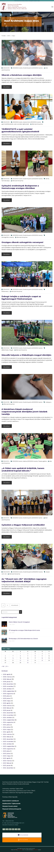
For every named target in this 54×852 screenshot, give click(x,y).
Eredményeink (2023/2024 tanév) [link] (33, 68)
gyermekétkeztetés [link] (7, 124)
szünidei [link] (19, 124)
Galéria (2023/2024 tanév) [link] (30, 461)
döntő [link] (47, 178)
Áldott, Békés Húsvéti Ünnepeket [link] (19, 622)
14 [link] (13, 658)
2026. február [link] (7, 679)
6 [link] (5, 656)
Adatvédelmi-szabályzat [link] (10, 801)
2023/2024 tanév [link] (17, 68)
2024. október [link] (7, 717)
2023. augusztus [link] (8, 748)
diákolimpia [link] (5, 350)
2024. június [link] (6, 727)
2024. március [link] (7, 734)
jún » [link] (7, 666)
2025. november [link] (8, 686)
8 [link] (20, 656)
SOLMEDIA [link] (21, 849)
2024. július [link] (6, 724)
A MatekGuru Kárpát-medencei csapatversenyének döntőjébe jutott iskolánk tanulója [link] (24, 411)
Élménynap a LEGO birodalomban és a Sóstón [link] (23, 638)
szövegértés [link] (5, 237)
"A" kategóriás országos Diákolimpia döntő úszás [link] (24, 630)
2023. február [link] (7, 763)
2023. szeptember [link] (8, 746)
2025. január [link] (6, 710)
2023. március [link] (7, 760)
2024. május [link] (7, 729)
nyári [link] (15, 124)
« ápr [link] (3, 666)
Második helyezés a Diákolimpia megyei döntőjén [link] (26, 355)
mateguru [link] (48, 402)
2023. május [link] (7, 756)
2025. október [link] (7, 689)
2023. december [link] (8, 739)
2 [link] (7, 605)
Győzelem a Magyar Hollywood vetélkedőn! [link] (23, 525)
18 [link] (42, 658)
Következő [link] (14, 605)
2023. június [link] (6, 753)
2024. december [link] (8, 713)
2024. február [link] (7, 736)
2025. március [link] (7, 705)
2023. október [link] (7, 744)
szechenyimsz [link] (6, 70)
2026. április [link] (6, 674)
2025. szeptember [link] (8, 691)
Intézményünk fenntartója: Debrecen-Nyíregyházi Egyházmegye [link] (27, 0)
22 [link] (20, 660)
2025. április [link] (6, 703)
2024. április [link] (6, 732)
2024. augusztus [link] (8, 722)
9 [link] (27, 656)
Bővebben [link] (6, 87)
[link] (14, 6)
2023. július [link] (6, 751)
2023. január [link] (7, 765)
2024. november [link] (8, 715)
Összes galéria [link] (42, 461)
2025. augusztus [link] (8, 693)
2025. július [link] (6, 696)
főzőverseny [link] (5, 291)
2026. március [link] (7, 677)
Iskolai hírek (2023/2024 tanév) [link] (32, 122)
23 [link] (27, 660)
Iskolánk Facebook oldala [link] (10, 825)
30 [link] (28, 662)
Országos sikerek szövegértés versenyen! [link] (22, 242)
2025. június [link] (6, 698)
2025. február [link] (7, 708)
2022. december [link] (8, 768)
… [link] (51, 82)
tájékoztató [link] (25, 124)
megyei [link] (11, 350)
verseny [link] (11, 237)
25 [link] (42, 660)
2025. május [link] (6, 701)
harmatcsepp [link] (6, 180)
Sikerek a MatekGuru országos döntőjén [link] (22, 75)
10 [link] (35, 656)
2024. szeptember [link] (9, 720)
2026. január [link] (7, 681)
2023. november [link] (8, 741)
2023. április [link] (6, 758)
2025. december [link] (8, 684)
